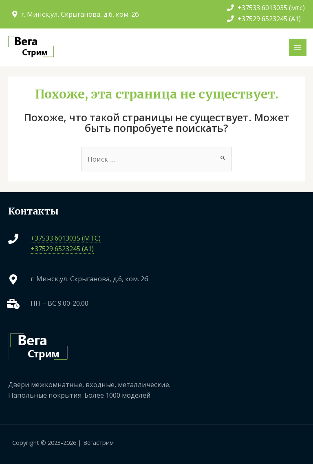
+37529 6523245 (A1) (264, 18)
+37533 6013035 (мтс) (266, 7)
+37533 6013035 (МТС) (66, 238)
